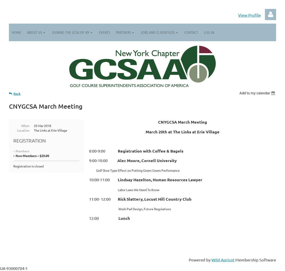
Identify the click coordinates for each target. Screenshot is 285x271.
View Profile (249, 15)
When (25, 126)
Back (17, 94)
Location (23, 130)
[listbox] (257, 93)
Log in (270, 14)
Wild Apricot (223, 259)
